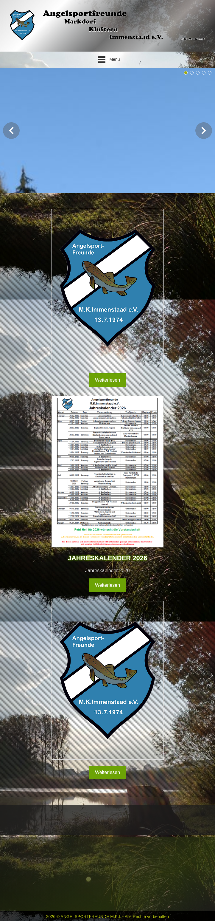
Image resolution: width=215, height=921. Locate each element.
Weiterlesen (107, 383)
